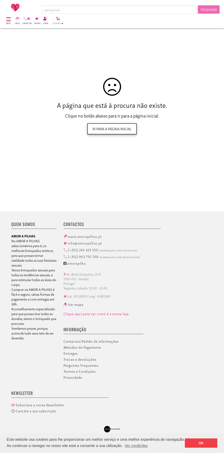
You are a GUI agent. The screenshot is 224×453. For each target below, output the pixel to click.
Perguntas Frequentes (80, 365)
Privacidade (72, 377)
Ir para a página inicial (112, 129)
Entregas (70, 353)
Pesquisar (209, 9)
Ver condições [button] (136, 446)
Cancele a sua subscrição (33, 410)
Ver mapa (73, 304)
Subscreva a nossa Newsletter (37, 404)
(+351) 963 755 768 (101, 256)
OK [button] (201, 443)
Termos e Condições (79, 371)
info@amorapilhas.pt (82, 243)
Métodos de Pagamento (82, 347)
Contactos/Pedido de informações (91, 341)
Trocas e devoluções (79, 359)
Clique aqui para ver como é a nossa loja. (96, 313)
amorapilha (74, 263)
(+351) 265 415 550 (100, 249)
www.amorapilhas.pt (82, 236)
